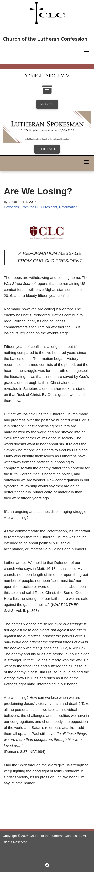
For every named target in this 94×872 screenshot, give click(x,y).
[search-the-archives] (47, 92)
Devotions (11, 207)
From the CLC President (39, 207)
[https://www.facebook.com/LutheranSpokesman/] (47, 865)
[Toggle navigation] (86, 51)
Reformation (68, 207)
